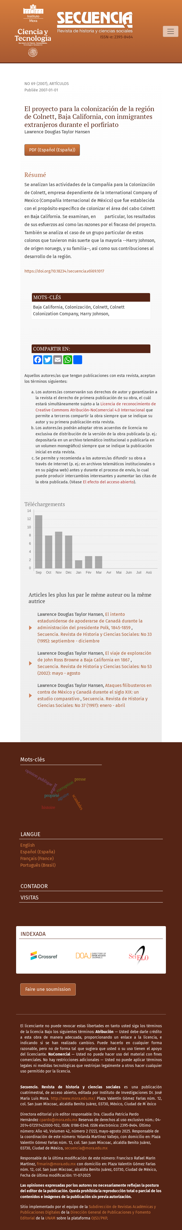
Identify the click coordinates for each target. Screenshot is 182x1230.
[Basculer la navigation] (170, 31)
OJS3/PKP (99, 1218)
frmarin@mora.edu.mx (56, 1164)
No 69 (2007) (35, 83)
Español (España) (37, 851)
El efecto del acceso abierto (108, 482)
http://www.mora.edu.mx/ (73, 1098)
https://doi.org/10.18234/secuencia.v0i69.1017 (64, 271)
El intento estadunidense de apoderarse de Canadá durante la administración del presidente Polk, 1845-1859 (90, 621)
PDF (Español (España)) (52, 149)
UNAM (50, 1218)
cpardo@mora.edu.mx (58, 1120)
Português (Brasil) (37, 865)
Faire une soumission (48, 989)
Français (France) (37, 858)
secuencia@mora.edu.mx (86, 1148)
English (27, 845)
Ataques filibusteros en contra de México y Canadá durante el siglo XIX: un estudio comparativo (94, 692)
